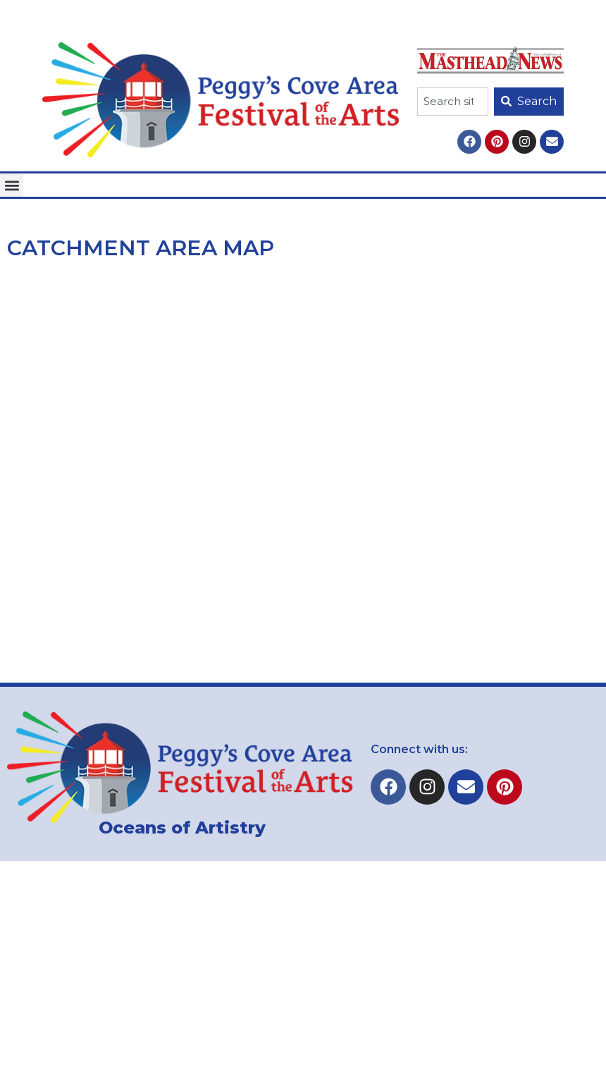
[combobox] (452, 101)
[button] (11, 185)
